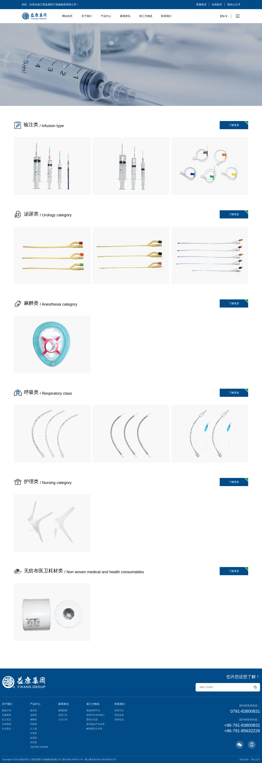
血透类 (33, 737)
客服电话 (201, 4)
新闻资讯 (125, 16)
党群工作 (62, 715)
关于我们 (86, 16)
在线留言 (217, 4)
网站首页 (67, 16)
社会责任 (6, 728)
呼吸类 (33, 724)
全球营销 (6, 724)
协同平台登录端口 (95, 715)
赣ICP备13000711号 (72, 759)
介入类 (33, 728)
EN (223, 16)
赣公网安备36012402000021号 (100, 759)
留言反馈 (119, 715)
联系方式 (119, 710)
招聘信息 (119, 719)
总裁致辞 (6, 715)
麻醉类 (33, 719)
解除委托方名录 (94, 728)
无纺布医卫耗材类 (39, 747)
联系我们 (166, 16)
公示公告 (62, 719)
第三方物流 (145, 16)
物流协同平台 (93, 710)
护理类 (33, 733)
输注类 (33, 710)
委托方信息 (92, 719)
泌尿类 (33, 715)
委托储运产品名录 (95, 724)
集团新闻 (62, 710)
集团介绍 (6, 710)
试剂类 (33, 742)
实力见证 (6, 719)
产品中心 (106, 16)
